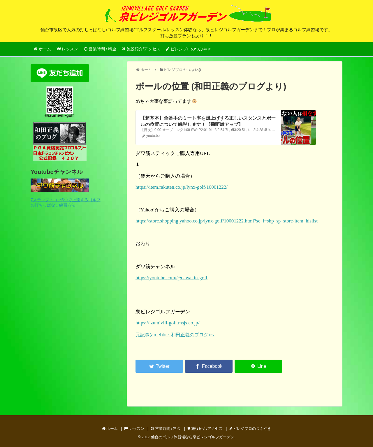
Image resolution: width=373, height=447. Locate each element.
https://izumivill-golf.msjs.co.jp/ (168, 323)
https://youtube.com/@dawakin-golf (171, 277)
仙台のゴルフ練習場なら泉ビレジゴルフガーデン (192, 437)
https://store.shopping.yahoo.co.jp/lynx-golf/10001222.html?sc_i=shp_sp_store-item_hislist (227, 221)
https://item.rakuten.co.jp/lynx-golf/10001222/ (182, 187)
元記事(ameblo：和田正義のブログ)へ (175, 334)
